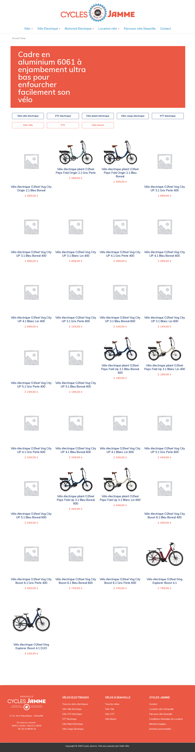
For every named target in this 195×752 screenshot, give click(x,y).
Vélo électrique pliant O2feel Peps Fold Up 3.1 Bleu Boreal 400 (120, 369)
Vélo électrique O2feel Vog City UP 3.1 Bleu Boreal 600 (120, 319)
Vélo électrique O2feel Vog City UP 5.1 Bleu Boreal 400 (75, 384)
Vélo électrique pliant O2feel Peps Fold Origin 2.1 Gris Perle (76, 170)
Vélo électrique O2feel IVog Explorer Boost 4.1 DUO (31, 646)
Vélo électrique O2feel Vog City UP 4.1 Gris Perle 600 (31, 450)
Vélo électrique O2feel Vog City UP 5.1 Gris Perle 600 (164, 450)
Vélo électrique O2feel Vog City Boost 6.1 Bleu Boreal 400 (164, 515)
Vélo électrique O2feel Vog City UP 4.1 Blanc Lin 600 (120, 450)
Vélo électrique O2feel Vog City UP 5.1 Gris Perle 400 (31, 384)
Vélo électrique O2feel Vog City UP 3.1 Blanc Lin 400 (75, 253)
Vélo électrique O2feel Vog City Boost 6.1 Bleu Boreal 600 (75, 581)
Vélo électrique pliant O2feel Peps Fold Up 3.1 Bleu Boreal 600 (76, 499)
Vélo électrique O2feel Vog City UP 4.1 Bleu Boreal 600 (75, 450)
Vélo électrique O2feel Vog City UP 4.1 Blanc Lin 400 (31, 319)
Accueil (15, 38)
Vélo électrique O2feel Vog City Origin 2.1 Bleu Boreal (31, 188)
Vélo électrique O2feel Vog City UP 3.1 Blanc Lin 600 (164, 319)
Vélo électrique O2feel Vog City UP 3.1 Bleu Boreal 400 (31, 253)
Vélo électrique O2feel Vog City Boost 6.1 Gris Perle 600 (120, 581)
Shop (23, 38)
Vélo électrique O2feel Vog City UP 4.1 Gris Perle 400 (120, 253)
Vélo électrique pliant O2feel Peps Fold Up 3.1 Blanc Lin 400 (164, 367)
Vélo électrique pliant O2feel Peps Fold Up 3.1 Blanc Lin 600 (120, 498)
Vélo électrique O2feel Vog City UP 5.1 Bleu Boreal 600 (31, 515)
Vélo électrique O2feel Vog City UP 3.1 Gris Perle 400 (164, 188)
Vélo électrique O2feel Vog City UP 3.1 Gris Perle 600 (75, 319)
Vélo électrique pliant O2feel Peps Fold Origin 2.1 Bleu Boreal (120, 172)
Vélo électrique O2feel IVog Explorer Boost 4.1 (164, 581)
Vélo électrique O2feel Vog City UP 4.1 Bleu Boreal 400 (164, 253)
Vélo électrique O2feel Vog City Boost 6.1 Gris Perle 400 (31, 581)
